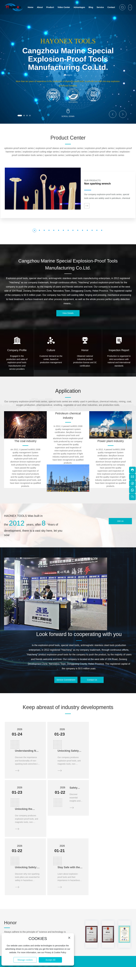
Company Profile (17, 350)
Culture (51, 350)
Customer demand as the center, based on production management (50, 359)
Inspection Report (119, 350)
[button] (20, 115)
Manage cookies (25, 960)
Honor (85, 350)
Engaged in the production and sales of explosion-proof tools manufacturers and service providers (16, 362)
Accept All (50, 960)
